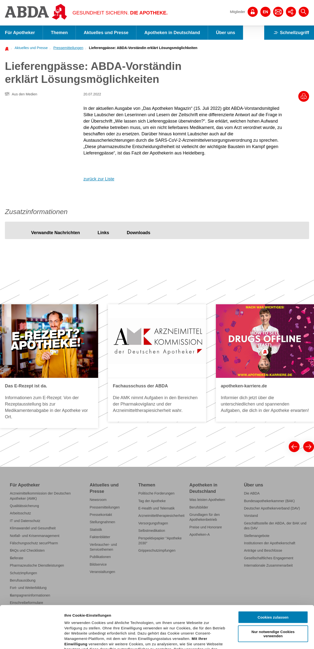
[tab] (55, 233)
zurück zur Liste (98, 179)
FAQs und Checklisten (27, 550)
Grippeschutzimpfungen (157, 550)
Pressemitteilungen (68, 48)
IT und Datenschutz (25, 521)
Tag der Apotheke (152, 501)
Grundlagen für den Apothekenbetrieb (204, 517)
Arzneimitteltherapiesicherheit (161, 516)
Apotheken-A (199, 534)
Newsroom (98, 500)
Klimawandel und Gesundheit (33, 528)
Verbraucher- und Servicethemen (103, 547)
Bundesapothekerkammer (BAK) (269, 501)
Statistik (96, 530)
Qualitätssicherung (24, 506)
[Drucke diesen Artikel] (303, 96)
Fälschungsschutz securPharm (34, 543)
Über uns (225, 32)
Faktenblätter (100, 537)
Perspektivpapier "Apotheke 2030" (160, 540)
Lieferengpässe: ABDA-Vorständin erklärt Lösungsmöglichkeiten (143, 48)
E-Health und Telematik (156, 508)
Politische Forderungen (156, 493)
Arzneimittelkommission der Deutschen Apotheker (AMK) (40, 495)
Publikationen (100, 557)
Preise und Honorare (205, 527)
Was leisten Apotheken (207, 500)
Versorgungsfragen (153, 523)
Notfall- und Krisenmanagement (34, 536)
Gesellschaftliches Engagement (268, 558)
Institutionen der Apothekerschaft (269, 543)
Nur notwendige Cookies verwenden (273, 589)
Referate (16, 558)
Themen (59, 32)
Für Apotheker (20, 32)
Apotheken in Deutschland (172, 32)
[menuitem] (29, 48)
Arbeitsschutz (20, 513)
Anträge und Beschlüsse (263, 550)
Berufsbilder (198, 507)
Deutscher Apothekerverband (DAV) (272, 508)
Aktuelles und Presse (106, 32)
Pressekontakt (101, 515)
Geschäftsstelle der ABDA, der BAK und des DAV (275, 525)
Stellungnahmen (102, 522)
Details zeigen (261, 639)
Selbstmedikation (151, 531)
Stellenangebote (256, 536)
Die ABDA (252, 493)
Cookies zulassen (273, 573)
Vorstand (251, 516)
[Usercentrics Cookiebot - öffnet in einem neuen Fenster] (31, 639)
